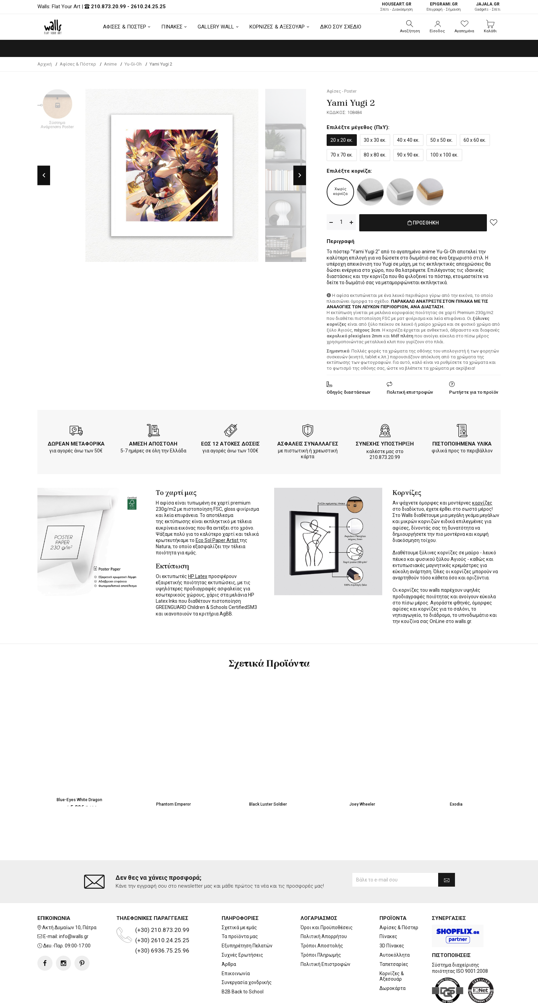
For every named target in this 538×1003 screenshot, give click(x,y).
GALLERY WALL (216, 27)
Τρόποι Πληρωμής (321, 927)
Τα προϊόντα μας (240, 909)
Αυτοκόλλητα (394, 927)
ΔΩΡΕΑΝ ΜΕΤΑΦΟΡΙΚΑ (76, 442)
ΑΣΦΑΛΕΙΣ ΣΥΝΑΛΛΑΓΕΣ (307, 442)
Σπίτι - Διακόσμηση (396, 7)
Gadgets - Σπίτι (488, 7)
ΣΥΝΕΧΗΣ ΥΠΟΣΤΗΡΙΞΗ (385, 442)
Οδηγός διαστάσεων (348, 390)
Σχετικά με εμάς (239, 899)
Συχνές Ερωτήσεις (242, 927)
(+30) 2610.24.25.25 (162, 912)
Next (299, 175)
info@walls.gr (74, 909)
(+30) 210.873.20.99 (162, 902)
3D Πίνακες (391, 918)
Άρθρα (229, 936)
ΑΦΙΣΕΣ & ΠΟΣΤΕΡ (125, 27)
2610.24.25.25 (148, 6)
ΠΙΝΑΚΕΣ (172, 27)
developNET (326, 993)
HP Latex (197, 575)
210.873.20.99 (108, 6)
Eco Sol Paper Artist (217, 539)
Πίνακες (388, 909)
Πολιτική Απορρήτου (324, 909)
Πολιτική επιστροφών (410, 390)
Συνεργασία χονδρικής (247, 955)
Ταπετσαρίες (393, 936)
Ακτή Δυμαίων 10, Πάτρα (69, 899)
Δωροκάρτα (392, 961)
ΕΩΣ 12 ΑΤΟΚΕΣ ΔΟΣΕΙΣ (230, 442)
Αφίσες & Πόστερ (398, 899)
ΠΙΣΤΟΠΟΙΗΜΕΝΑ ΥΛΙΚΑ (462, 442)
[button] (410, 27)
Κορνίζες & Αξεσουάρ (391, 948)
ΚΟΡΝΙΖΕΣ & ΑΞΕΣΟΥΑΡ (277, 27)
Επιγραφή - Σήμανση (443, 7)
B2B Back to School (243, 964)
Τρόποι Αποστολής (322, 918)
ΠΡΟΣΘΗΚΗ (423, 222)
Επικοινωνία (236, 945)
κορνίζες (482, 501)
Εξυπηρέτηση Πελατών (247, 918)
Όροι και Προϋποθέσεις (327, 899)
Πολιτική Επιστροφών (325, 936)
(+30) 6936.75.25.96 (162, 922)
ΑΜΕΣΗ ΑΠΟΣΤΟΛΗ (153, 442)
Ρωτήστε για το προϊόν (473, 390)
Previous (43, 175)
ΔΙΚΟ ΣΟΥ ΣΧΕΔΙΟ (341, 27)
